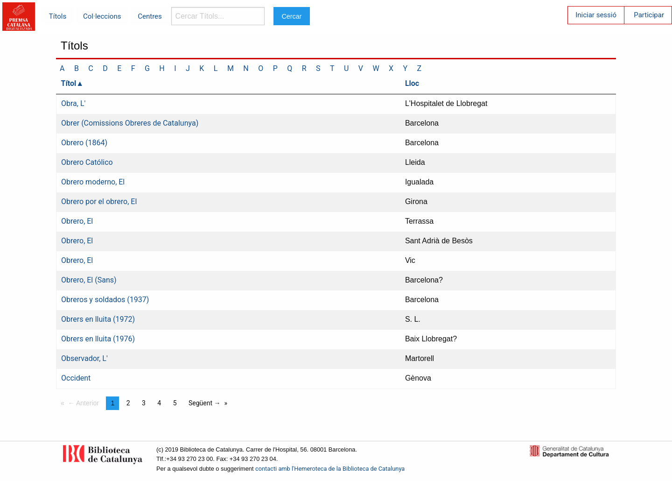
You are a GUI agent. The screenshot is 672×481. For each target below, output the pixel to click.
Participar (649, 15)
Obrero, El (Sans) (89, 280)
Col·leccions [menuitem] (102, 16)
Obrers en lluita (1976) (98, 338)
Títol (69, 83)
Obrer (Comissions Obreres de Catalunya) (129, 123)
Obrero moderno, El (93, 181)
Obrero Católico (87, 162)
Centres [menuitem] (150, 16)
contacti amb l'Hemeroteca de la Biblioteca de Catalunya (330, 468)
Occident (76, 378)
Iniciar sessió (595, 15)
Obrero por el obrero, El (99, 201)
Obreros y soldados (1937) (105, 299)
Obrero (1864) (84, 142)
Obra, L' (73, 103)
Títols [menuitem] (57, 16)
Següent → (205, 403)
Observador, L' (84, 358)
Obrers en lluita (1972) (98, 319)
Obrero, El (77, 221)
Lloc (412, 83)
